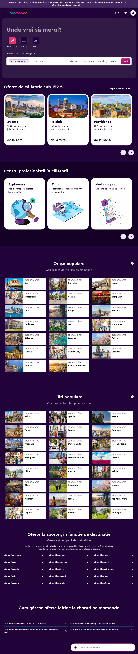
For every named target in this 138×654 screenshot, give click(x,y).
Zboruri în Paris (10, 564)
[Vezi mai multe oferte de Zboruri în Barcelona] (87, 563)
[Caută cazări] (23, 40)
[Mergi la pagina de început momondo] (18, 13)
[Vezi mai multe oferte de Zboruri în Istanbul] (87, 556)
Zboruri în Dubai (101, 564)
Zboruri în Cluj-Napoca (104, 571)
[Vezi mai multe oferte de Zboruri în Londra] (42, 570)
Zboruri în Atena (101, 578)
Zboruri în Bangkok (57, 578)
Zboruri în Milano (56, 571)
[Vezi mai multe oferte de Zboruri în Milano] (87, 570)
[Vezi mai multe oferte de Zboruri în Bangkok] (87, 577)
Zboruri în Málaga (102, 585)
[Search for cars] (35, 40)
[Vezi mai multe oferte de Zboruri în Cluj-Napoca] (132, 570)
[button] (135, 4)
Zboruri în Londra (11, 571)
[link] (121, 88)
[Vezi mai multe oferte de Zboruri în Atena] (132, 577)
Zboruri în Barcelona (58, 564)
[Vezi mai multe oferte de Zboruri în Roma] (132, 556)
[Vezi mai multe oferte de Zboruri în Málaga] (132, 584)
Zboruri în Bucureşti (13, 557)
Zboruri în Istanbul (57, 557)
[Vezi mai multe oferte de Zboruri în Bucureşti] (42, 556)
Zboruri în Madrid (11, 585)
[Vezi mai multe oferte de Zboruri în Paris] (42, 563)
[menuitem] (12, 42)
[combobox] (12, 54)
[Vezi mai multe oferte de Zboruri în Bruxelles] (87, 584)
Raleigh (56, 122)
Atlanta (12, 122)
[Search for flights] (12, 40)
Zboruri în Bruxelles (57, 585)
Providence (102, 122)
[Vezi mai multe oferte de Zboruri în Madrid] (42, 584)
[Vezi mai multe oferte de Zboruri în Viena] (42, 577)
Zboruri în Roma (101, 557)
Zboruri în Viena (11, 578)
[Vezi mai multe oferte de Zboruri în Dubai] (132, 563)
